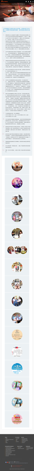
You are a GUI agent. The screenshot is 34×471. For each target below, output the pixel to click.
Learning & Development (30, 448)
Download (17, 441)
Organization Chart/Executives (9, 439)
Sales (16, 439)
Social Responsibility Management (10, 448)
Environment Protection (9, 452)
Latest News (19, 447)
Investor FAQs (24, 441)
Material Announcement (21, 448)
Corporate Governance (25, 440)
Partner (7, 442)
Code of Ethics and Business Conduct (10, 454)
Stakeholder (7, 455)
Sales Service (13, 465)
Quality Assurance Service (19, 465)
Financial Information (24, 438)
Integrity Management (8, 449)
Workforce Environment (9, 451)
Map (6, 441)
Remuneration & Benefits (30, 447)
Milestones (7, 440)
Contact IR (23, 442)
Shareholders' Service (25, 439)
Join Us (27, 449)
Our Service (17, 438)
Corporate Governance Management (10, 450)
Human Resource (18, 466)
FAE (16, 440)
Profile (6, 438)
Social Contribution (8, 453)
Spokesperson (13, 466)
